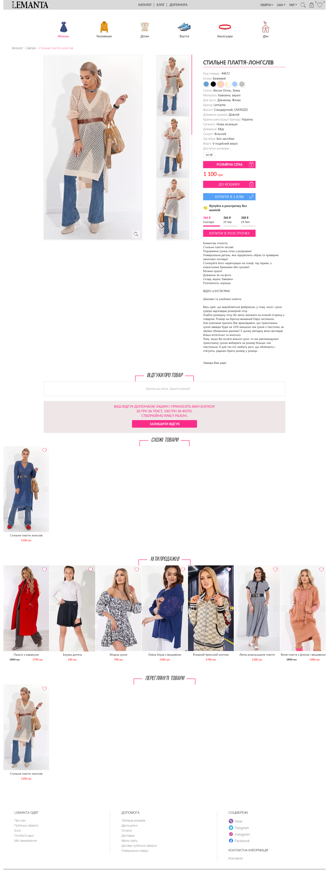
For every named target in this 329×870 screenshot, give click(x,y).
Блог (161, 5)
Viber (236, 821)
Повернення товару (135, 852)
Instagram (239, 834)
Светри (31, 48)
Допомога (178, 5)
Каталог (145, 5)
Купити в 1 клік (235, 196)
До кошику (237, 184)
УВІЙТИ (261, 5)
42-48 (209, 155)
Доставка (128, 836)
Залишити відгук (165, 424)
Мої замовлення (25, 841)
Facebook (239, 840)
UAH (276, 5)
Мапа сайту (129, 841)
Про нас (20, 820)
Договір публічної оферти (139, 847)
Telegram (239, 827)
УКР (289, 5)
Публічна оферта (26, 826)
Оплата (126, 831)
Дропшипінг (129, 826)
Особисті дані (24, 836)
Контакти (235, 858)
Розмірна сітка (236, 164)
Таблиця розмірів (133, 820)
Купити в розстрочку (229, 233)
